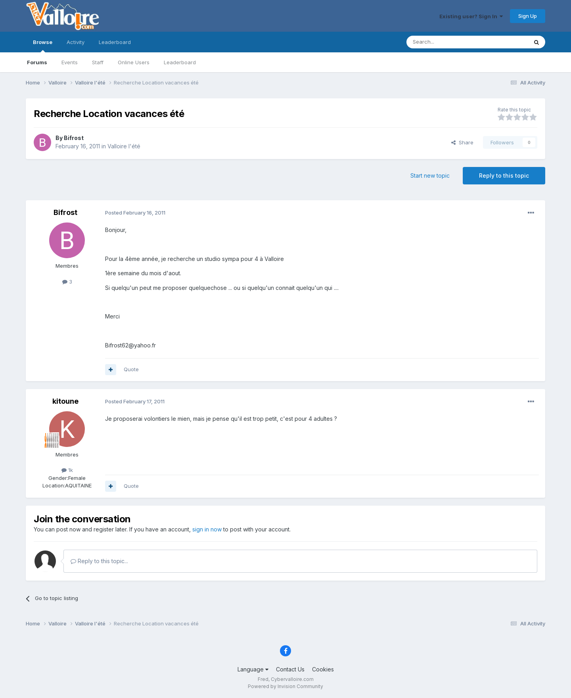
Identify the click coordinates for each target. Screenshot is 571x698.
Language (253, 669)
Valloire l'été (123, 146)
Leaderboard (180, 62)
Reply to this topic (504, 175)
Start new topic (430, 175)
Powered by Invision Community (285, 686)
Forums (37, 62)
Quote (131, 369)
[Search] (446, 42)
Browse (42, 45)
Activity (75, 42)
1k (67, 470)
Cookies (323, 669)
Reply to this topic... (99, 561)
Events (69, 62)
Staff (97, 62)
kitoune (65, 401)
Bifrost (74, 137)
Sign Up (527, 16)
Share (462, 142)
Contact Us (290, 669)
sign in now (207, 529)
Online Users (133, 62)
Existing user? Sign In (471, 16)
